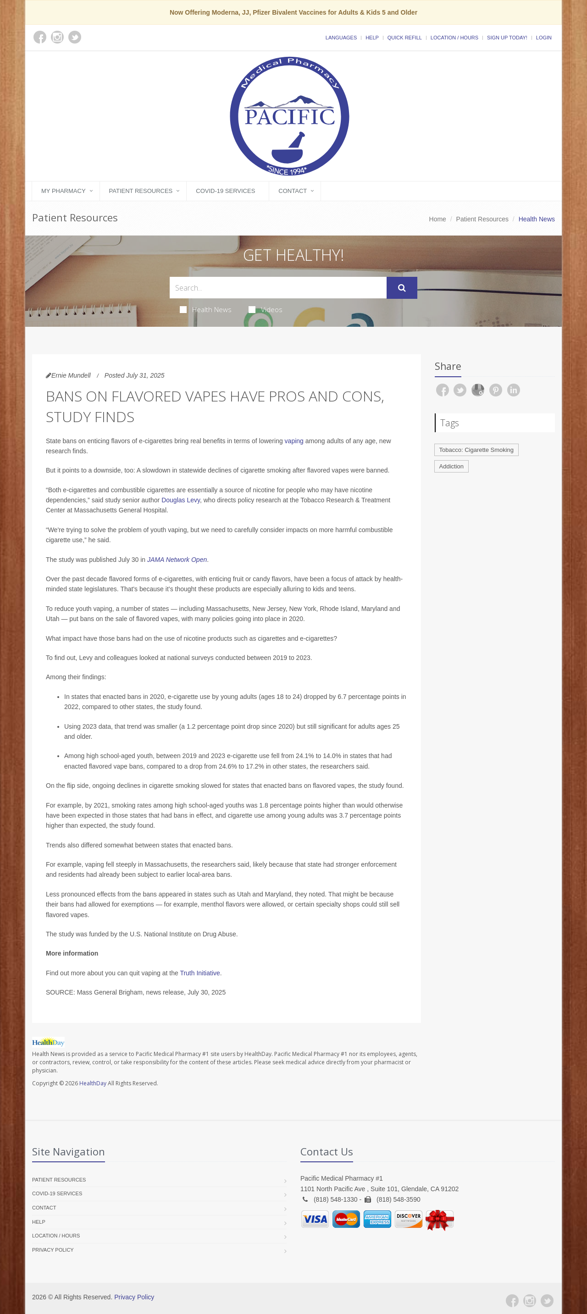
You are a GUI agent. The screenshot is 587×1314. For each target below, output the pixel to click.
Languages (341, 37)
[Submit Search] (402, 288)
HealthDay (92, 1083)
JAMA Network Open (177, 559)
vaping (294, 441)
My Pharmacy (63, 190)
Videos (265, 309)
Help (372, 37)
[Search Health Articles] (278, 287)
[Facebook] (512, 1300)
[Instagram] (529, 1300)
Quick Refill (405, 37)
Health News (206, 309)
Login (544, 37)
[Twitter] (547, 1300)
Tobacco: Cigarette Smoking (476, 449)
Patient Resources (141, 190)
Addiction (451, 466)
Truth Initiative (200, 973)
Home (437, 219)
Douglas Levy (180, 500)
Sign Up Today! (507, 37)
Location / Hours (454, 37)
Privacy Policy (53, 1250)
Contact (292, 190)
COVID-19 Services (225, 190)
